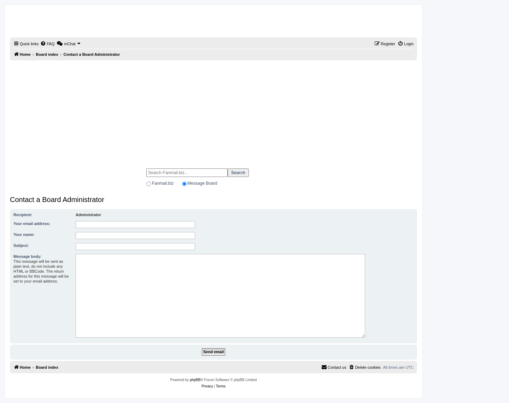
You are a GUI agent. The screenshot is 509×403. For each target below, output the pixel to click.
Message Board (202, 183)
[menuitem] (47, 44)
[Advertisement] (213, 111)
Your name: (24, 234)
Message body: (27, 256)
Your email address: (31, 223)
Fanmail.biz (163, 183)
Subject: (21, 245)
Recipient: (22, 215)
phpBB (195, 380)
